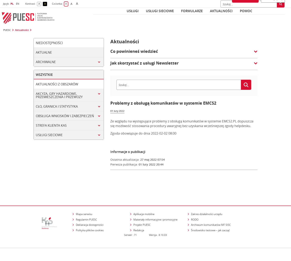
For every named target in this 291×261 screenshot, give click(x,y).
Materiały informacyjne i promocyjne (155, 202)
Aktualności (221, 11)
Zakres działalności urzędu (207, 197)
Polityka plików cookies (90, 213)
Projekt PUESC (142, 207)
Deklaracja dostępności (89, 207)
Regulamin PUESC (86, 202)
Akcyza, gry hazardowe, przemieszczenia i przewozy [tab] (59, 95)
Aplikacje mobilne (143, 197)
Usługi (133, 11)
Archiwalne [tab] (46, 62)
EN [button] (18, 3)
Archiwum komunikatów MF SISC (211, 207)
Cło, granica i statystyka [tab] (57, 106)
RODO (194, 202)
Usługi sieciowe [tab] (49, 135)
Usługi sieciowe (160, 11)
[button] (183, 53)
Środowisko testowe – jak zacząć (210, 213)
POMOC (246, 11)
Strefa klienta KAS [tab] (51, 125)
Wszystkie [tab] (44, 74)
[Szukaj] (178, 85)
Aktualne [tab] (44, 52)
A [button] (39, 4)
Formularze (192, 11)
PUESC (7, 30)
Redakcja (138, 213)
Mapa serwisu (84, 197)
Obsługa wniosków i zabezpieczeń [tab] (65, 116)
